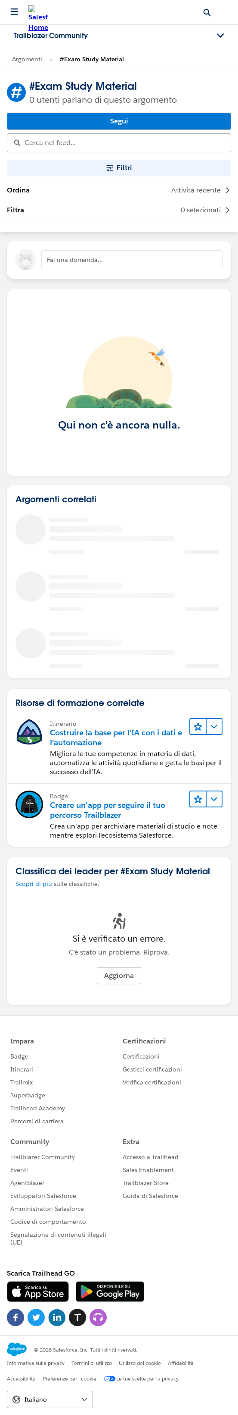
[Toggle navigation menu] (220, 35)
